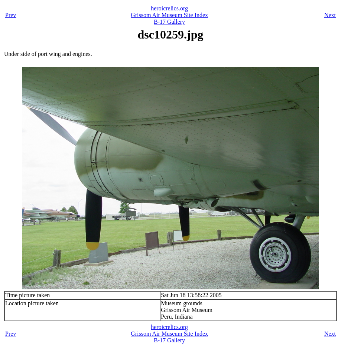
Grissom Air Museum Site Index (169, 15)
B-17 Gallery (169, 22)
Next (330, 15)
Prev (10, 15)
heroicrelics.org (169, 8)
